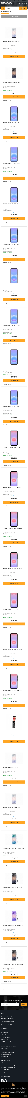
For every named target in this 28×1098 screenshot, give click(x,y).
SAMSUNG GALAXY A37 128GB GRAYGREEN (12, 690)
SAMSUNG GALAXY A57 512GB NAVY (11, 122)
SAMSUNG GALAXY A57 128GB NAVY (11, 406)
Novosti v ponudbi (6, 1060)
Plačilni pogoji (5, 1039)
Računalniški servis (6, 1054)
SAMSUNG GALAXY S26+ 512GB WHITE (11, 41)
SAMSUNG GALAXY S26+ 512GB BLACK (11, 82)
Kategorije (4, 1072)
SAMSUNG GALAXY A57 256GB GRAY (11, 204)
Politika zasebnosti (6, 1041)
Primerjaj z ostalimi (7, 59)
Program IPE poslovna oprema (9, 1046)
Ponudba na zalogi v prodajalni (9, 1065)
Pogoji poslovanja (6, 1037)
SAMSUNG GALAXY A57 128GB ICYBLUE (12, 325)
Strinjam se (5, 1096)
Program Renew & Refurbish (8, 1044)
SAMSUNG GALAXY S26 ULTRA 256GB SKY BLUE (13, 848)
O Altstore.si (5, 1032)
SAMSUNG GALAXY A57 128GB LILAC (11, 285)
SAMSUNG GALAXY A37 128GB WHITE (11, 609)
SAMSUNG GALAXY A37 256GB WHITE (11, 447)
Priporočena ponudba (7, 1062)
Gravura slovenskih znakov (8, 1052)
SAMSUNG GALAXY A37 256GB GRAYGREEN (12, 568)
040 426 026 (8, 1020)
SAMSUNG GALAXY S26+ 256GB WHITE (11, 807)
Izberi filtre (14, 16)
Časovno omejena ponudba (8, 1067)
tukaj (13, 1091)
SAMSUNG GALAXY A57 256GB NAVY (11, 244)
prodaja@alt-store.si (9, 1021)
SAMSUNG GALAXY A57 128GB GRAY (11, 366)
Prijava (23, 1004)
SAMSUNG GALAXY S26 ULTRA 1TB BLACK (12, 887)
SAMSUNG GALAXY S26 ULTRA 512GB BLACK (13, 964)
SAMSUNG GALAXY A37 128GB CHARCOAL (12, 649)
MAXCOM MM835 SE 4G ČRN (9, 731)
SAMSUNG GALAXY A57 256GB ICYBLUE (12, 163)
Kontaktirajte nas (6, 1034)
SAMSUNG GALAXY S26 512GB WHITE (11, 767)
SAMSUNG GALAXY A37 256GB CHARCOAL (12, 528)
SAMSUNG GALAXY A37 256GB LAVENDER (12, 487)
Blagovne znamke (6, 1069)
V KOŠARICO (14, 56)
